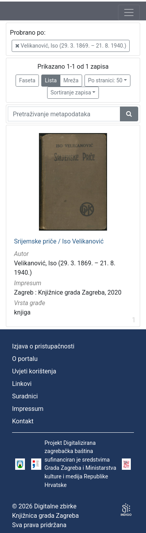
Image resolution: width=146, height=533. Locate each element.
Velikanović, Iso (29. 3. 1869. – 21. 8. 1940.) (71, 46)
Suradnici (25, 396)
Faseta (27, 80)
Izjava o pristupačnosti (43, 346)
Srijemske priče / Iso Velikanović (59, 241)
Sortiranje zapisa (71, 92)
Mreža (71, 80)
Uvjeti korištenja (34, 371)
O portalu (25, 358)
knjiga (22, 312)
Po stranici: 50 (105, 80)
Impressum (28, 408)
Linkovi (22, 383)
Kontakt (22, 421)
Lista (50, 80)
